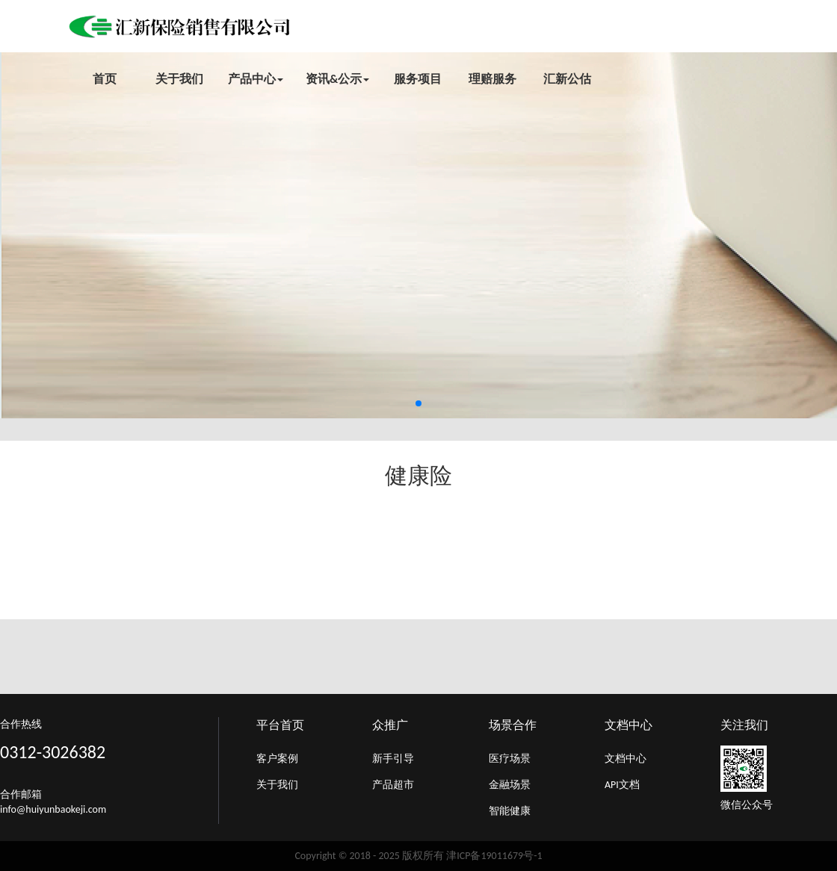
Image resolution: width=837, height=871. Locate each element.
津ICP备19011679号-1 (494, 855)
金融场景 (510, 784)
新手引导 (393, 758)
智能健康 (510, 811)
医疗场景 (510, 758)
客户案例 (277, 758)
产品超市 (393, 784)
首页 (105, 79)
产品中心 (255, 79)
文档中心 (625, 758)
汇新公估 (567, 79)
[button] (418, 403)
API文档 (622, 784)
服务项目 (418, 79)
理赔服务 (492, 79)
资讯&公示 (337, 79)
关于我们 (179, 79)
